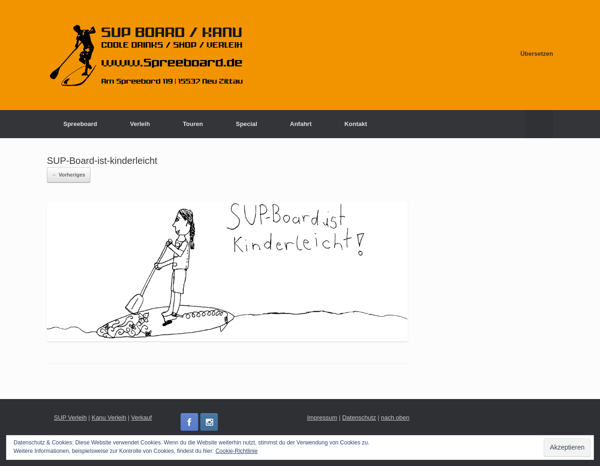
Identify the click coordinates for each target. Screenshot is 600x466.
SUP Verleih (70, 417)
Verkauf (141, 417)
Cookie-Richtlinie (237, 451)
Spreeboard (80, 123)
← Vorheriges (68, 175)
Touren (193, 123)
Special (246, 123)
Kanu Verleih (108, 417)
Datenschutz (359, 417)
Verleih (140, 123)
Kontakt (356, 123)
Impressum (322, 417)
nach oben (395, 417)
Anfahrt (301, 123)
